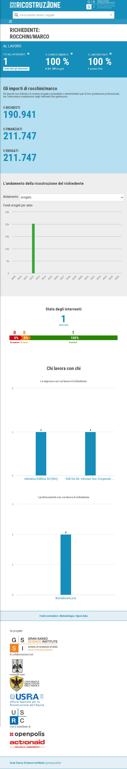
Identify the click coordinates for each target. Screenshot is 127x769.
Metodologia (67, 615)
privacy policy (53, 762)
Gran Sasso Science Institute (27, 762)
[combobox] (60, 14)
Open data (81, 615)
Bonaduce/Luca (66, 598)
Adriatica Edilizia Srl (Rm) (41, 478)
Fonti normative (49, 615)
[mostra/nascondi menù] (10, 21)
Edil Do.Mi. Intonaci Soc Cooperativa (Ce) (93, 478)
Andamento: (11, 196)
